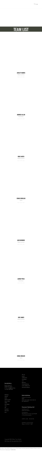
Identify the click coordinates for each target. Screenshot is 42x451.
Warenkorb (6, 409)
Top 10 (6, 405)
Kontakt (23, 376)
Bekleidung (6, 394)
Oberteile (6, 396)
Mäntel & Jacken (8, 399)
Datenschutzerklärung (26, 387)
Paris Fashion (7, 404)
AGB (22, 380)
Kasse (6, 412)
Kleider (6, 397)
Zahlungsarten (24, 377)
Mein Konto (7, 410)
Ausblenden (13, 449)
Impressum (24, 382)
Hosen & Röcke (7, 401)
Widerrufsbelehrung (25, 384)
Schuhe (6, 402)
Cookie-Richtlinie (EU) (26, 385)
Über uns (23, 374)
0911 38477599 (9, 389)
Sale (5, 407)
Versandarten (24, 379)
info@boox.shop (11, 388)
